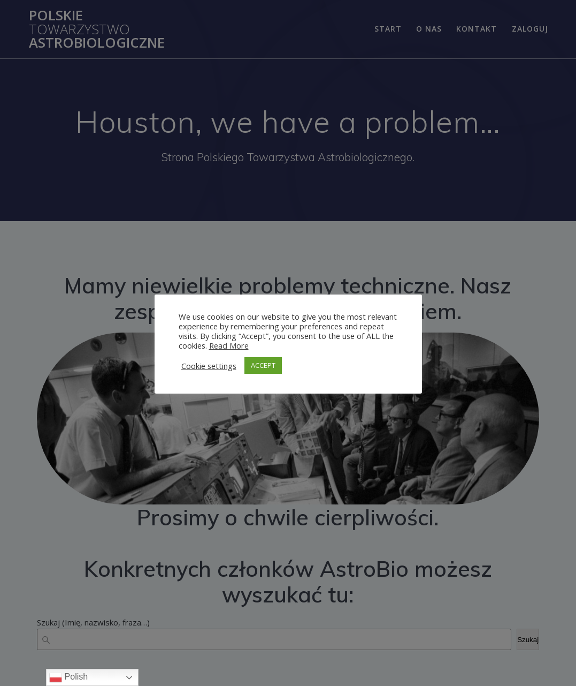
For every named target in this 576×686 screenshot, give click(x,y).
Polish (68, 677)
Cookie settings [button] (208, 366)
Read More (229, 345)
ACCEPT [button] (263, 365)
